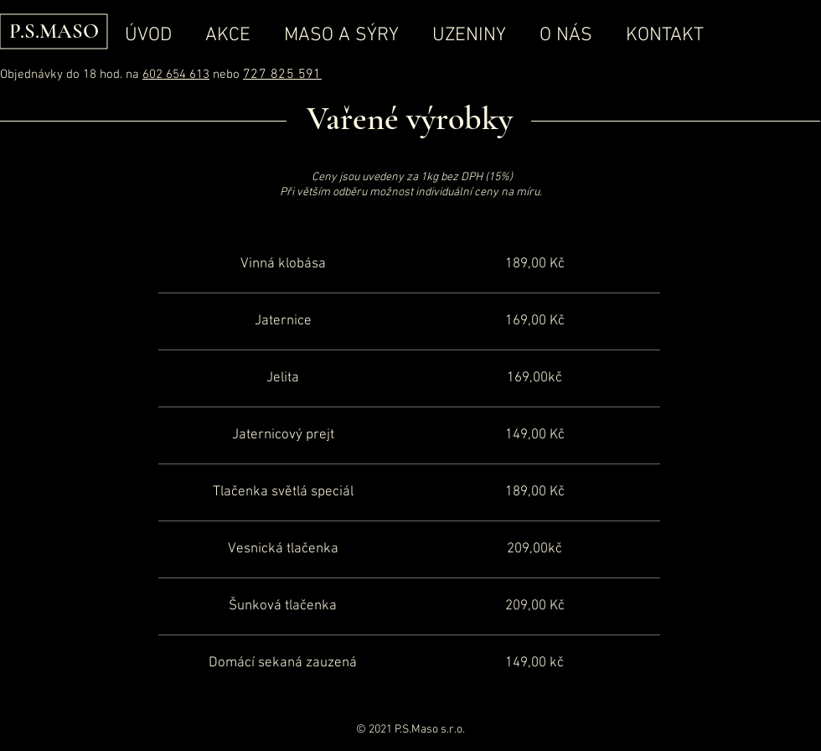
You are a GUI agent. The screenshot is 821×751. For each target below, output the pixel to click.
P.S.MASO (54, 31)
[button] (341, 35)
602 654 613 (175, 74)
